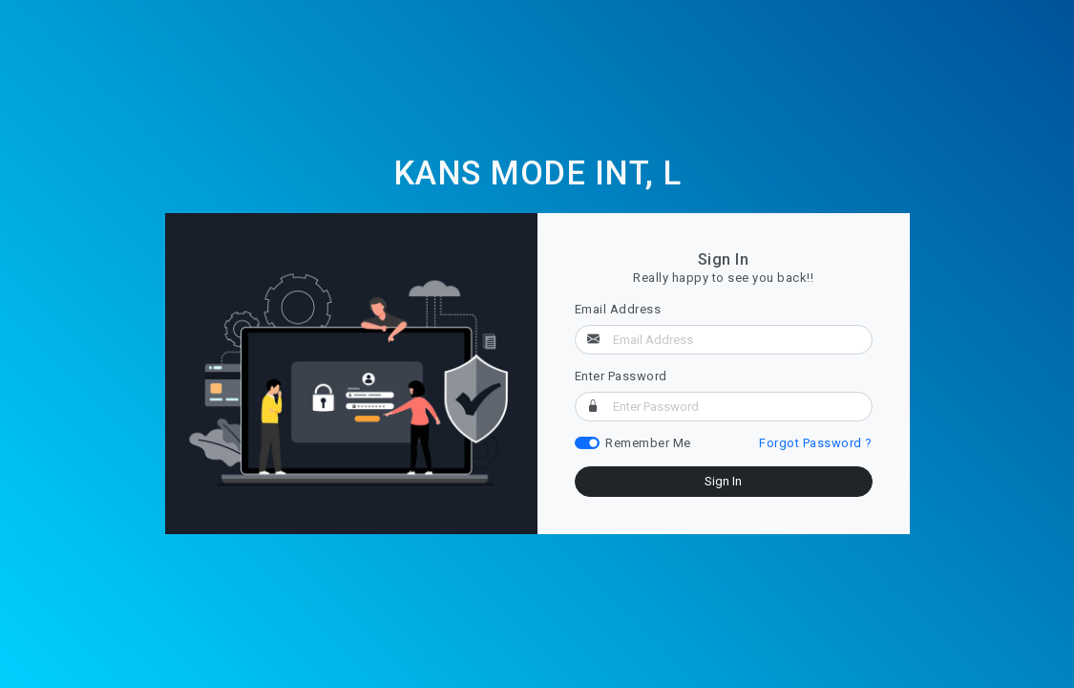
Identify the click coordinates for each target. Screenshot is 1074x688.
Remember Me (648, 443)
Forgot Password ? (816, 443)
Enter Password (621, 376)
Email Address (618, 309)
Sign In (723, 481)
